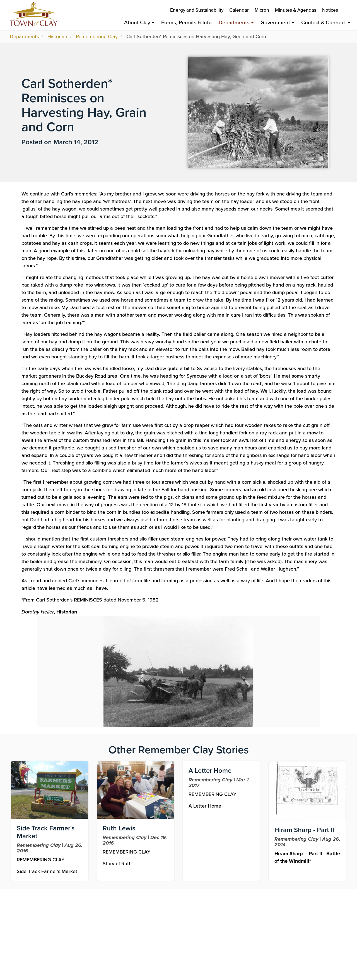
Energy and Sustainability (196, 10)
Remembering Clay (97, 36)
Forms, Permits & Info (186, 22)
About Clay (139, 22)
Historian (57, 36)
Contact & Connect (325, 22)
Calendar (239, 10)
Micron (262, 10)
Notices (330, 10)
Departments (236, 22)
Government (277, 22)
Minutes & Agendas (295, 10)
